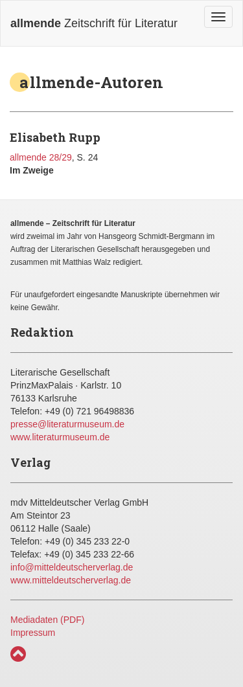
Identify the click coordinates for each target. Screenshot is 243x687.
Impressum (32, 632)
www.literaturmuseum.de (60, 437)
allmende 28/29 (41, 157)
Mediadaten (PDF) (47, 619)
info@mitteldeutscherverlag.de (71, 567)
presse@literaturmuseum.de (67, 424)
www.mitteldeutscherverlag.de (70, 580)
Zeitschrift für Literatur (94, 23)
